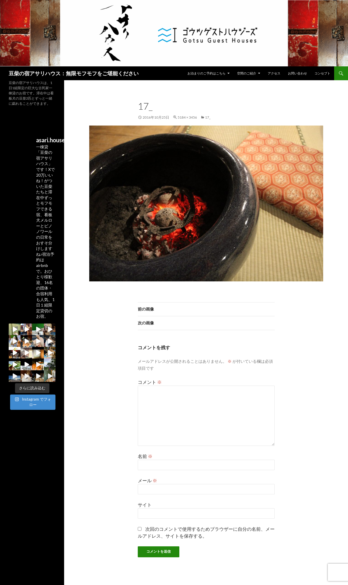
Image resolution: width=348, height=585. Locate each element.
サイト (145, 504)
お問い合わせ (297, 73)
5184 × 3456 (187, 117)
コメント (150, 382)
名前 (145, 456)
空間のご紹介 (246, 73)
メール (147, 480)
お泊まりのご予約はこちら (206, 73)
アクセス (274, 73)
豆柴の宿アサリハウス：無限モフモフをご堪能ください (74, 73)
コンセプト (322, 73)
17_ (208, 117)
